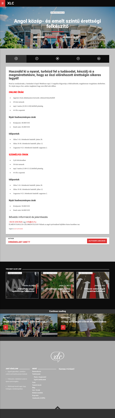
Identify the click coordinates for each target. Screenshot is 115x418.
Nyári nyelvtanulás (57, 12)
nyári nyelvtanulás (18, 228)
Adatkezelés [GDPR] (38, 398)
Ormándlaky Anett (53, 37)
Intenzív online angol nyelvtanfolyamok (94, 290)
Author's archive (97, 241)
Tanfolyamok (36, 374)
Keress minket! (66, 369)
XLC (10, 3)
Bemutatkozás (36, 371)
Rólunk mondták (37, 393)
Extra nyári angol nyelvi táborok (58, 290)
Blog (33, 387)
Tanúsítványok (36, 385)
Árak (33, 382)
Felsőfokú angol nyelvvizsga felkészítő (23, 290)
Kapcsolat (35, 395)
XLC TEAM (36, 390)
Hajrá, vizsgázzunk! (40, 377)
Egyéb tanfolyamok (40, 379)
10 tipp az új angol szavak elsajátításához (83, 321)
